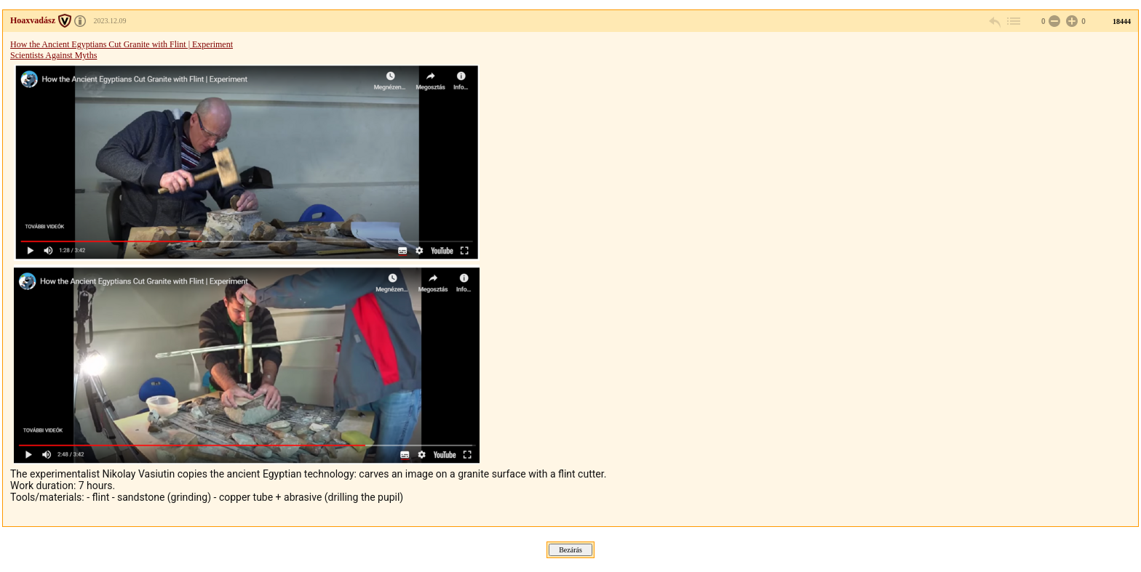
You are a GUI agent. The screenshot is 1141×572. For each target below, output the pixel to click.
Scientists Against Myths (245, 257)
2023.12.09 (110, 21)
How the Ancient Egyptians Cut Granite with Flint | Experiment (121, 44)
